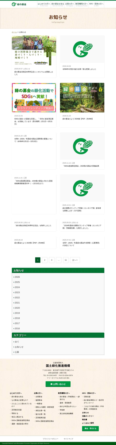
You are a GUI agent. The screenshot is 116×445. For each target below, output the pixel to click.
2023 (17, 292)
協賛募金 (39, 400)
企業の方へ (69, 4)
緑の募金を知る (58, 4)
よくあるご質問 (88, 423)
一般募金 (39, 404)
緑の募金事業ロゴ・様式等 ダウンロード (94, 401)
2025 (17, 282)
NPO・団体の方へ (96, 4)
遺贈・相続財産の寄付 (20, 424)
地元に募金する (17, 417)
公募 (17, 352)
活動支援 (87, 397)
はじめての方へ (44, 4)
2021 (17, 303)
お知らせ (19, 347)
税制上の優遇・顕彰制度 (45, 407)
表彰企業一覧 (41, 411)
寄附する (15, 413)
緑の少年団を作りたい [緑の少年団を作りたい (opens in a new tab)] (68, 406)
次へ (74, 260)
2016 (17, 328)
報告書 (84, 420)
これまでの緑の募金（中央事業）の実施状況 (94, 407)
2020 (17, 308)
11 (66, 260)
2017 (17, 323)
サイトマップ (68, 439)
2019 (17, 313)
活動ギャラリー (88, 416)
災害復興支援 (41, 418)
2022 (17, 297)
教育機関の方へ (81, 4)
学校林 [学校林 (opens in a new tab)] (62, 410)
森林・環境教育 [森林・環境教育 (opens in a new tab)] (65, 403)
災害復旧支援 (17, 410)
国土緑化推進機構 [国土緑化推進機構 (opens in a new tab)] (66, 413)
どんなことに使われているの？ (22, 405)
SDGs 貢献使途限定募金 (21, 420)
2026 (17, 277)
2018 (17, 318)
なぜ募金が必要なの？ (20, 400)
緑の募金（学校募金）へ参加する (70, 398)
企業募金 (39, 397)
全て (17, 342)
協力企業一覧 (41, 414)
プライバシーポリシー (50, 439)
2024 (17, 287)
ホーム (14, 32)
